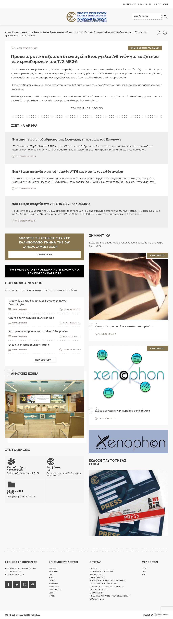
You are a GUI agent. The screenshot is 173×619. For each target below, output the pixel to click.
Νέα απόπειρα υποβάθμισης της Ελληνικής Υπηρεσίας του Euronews (66, 139)
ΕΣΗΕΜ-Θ (53, 583)
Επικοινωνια (96, 592)
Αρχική (9, 32)
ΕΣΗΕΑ (86, 17)
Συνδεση (163, 4)
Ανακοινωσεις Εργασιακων (145, 48)
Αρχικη (93, 568)
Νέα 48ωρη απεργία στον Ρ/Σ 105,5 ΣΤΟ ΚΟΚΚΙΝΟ (51, 204)
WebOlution (161, 614)
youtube (32, 584)
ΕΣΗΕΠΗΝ (54, 586)
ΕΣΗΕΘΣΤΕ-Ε (55, 589)
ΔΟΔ (51, 574)
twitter (16, 584)
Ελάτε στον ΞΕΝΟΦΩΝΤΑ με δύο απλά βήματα (122, 410)
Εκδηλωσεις (96, 574)
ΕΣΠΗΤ (52, 592)
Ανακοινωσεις (19, 309)
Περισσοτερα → (44, 359)
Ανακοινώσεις (23, 32)
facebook (8, 584)
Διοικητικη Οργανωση (102, 571)
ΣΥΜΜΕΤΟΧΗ (44, 254)
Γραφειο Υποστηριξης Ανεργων (107, 586)
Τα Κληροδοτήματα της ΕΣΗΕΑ (25, 469)
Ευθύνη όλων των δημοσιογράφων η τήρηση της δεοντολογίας (37, 302)
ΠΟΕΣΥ (52, 580)
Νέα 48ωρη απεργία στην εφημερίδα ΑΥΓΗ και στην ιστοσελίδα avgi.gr (67, 171)
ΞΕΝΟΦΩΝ (54, 571)
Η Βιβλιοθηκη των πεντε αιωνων (108, 580)
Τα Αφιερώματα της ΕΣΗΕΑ (21, 493)
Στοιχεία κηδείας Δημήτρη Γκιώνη (28, 344)
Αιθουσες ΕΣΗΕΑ (25, 373)
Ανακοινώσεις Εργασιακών (49, 32)
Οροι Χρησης (97, 598)
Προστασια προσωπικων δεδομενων (110, 595)
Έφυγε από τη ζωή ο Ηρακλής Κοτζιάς (31, 317)
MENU (7, 4)
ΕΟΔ (51, 577)
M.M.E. (52, 595)
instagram (24, 584)
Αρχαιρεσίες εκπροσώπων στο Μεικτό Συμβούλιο (38, 331)
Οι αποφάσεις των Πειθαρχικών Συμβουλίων (64, 471)
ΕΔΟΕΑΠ (53, 568)
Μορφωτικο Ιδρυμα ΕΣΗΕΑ (104, 583)
